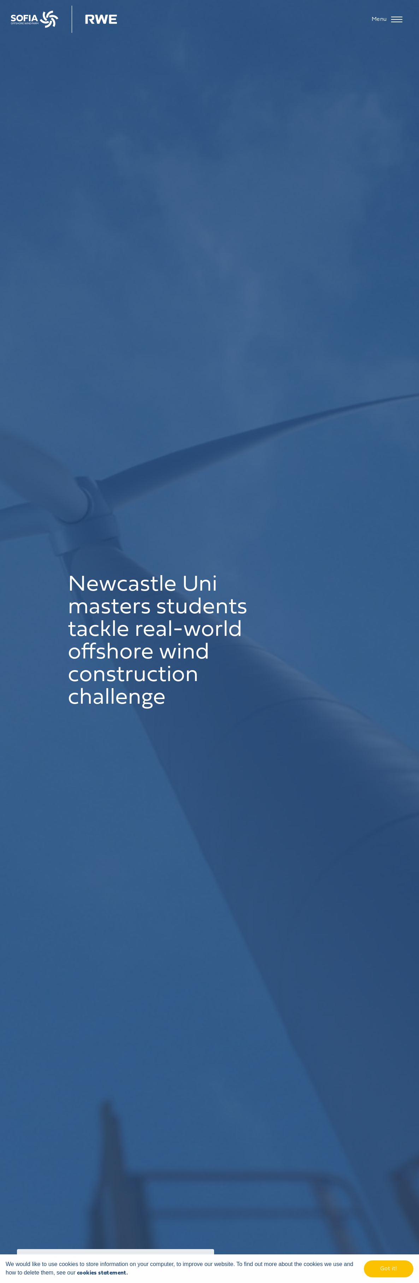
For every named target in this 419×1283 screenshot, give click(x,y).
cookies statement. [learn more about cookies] (102, 1273)
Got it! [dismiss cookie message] (388, 1269)
